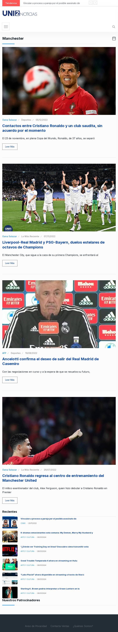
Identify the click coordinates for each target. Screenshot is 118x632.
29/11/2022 (32, 523)
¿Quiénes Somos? (83, 626)
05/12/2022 (42, 120)
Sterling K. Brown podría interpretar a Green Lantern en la (50, 588)
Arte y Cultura (27, 537)
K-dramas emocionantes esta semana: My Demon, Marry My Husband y (57, 532)
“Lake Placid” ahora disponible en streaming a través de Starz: (52, 574)
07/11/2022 (49, 236)
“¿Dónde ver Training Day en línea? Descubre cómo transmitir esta (55, 546)
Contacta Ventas (60, 626)
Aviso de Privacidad (36, 626)
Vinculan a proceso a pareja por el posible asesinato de (51, 3)
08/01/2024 (41, 537)
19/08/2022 (31, 353)
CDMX (23, 523)
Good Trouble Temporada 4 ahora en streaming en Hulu (49, 560)
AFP (4, 353)
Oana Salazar (9, 120)
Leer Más (10, 146)
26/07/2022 (50, 469)
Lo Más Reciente (30, 236)
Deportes (26, 120)
